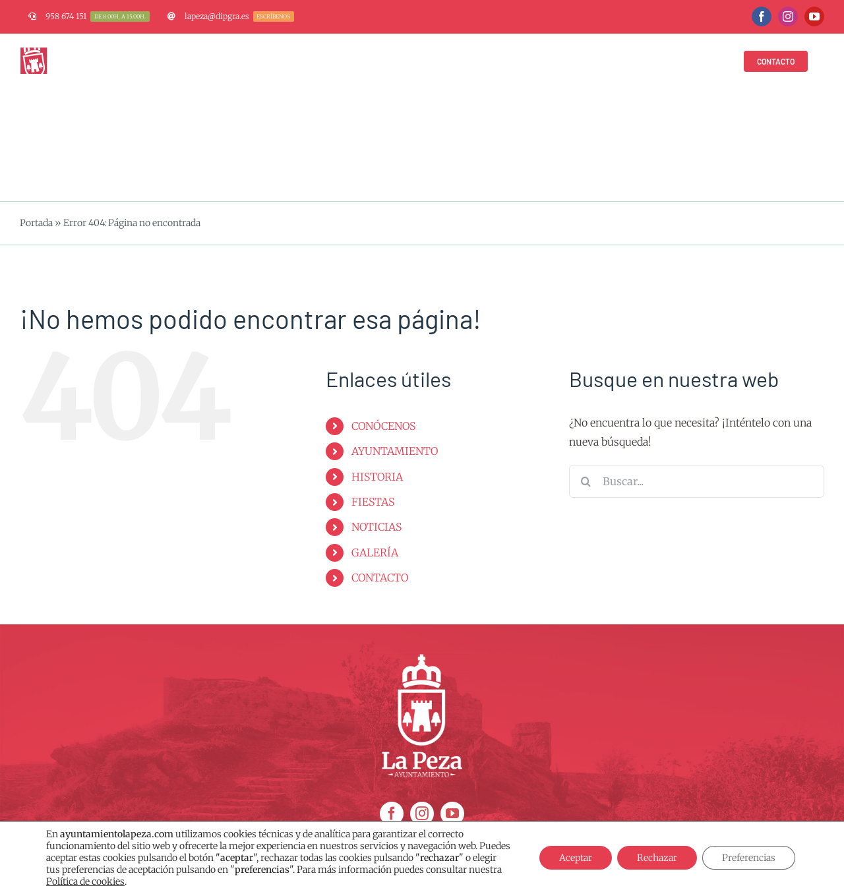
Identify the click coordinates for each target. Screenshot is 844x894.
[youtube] (452, 813)
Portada (36, 223)
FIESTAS (372, 501)
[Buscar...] (696, 481)
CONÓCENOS (383, 425)
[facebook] (392, 813)
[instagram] (422, 813)
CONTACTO (379, 577)
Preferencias (748, 858)
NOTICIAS (376, 526)
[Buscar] (585, 481)
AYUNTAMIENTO (394, 451)
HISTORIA (377, 476)
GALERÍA (374, 552)
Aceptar (575, 858)
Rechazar (657, 858)
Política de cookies (85, 881)
